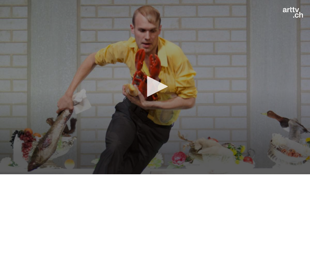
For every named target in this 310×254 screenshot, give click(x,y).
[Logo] (293, 12)
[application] (155, 87)
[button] (155, 86)
